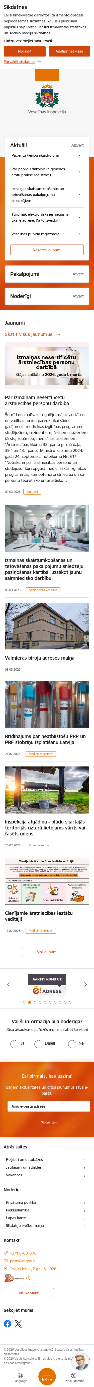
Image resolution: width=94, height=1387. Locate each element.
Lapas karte (16, 1217)
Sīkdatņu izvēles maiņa (25, 1225)
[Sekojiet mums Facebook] (7, 1323)
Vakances (14, 1175)
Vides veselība (39, 845)
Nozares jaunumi (47, 250)
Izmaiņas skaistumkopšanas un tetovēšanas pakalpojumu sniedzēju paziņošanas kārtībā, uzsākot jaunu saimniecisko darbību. (44, 569)
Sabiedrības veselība (43, 590)
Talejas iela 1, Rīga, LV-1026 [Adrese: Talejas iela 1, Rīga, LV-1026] (33, 1268)
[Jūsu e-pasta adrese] (49, 1106)
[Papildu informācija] (28, 1278)
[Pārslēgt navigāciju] (47, 1376)
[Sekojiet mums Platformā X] (18, 1323)
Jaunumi (32, 492)
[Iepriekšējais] (8, 984)
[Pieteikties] (49, 1123)
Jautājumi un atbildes (24, 1167)
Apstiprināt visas (69, 51)
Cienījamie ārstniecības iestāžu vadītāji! (39, 916)
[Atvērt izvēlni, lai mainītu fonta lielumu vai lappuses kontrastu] (73, 1378)
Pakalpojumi (24, 274)
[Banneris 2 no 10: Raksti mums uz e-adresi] (47, 984)
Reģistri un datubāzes (24, 1159)
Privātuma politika (21, 1202)
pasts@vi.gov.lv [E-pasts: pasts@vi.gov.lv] (22, 1261)
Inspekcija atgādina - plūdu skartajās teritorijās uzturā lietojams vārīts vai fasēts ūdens (45, 828)
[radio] (17, 1043)
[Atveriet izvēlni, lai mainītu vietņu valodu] (20, 1378)
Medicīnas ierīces (41, 754)
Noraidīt (24, 51)
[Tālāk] (85, 984)
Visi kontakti (29, 1293)
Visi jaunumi (47, 951)
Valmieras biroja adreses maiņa (39, 658)
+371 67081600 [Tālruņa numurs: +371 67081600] (23, 1253)
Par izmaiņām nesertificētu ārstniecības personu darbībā (37, 400)
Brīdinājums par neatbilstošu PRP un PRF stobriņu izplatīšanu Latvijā (45, 739)
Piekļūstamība (17, 1210)
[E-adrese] (14, 1278)
